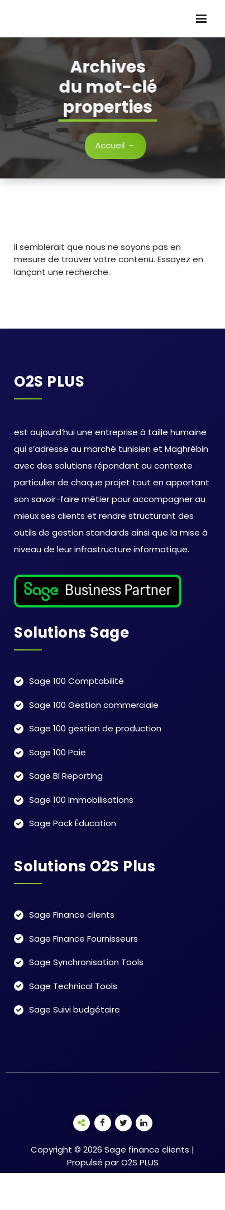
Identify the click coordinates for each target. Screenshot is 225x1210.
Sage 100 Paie (57, 752)
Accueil (116, 145)
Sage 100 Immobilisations (81, 800)
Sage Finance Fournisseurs (83, 938)
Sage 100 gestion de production (95, 728)
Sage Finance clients (71, 914)
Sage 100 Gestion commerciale (94, 705)
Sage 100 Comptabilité (76, 681)
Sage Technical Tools (73, 986)
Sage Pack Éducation (72, 823)
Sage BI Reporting (66, 776)
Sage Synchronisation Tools (86, 962)
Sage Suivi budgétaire (74, 1009)
